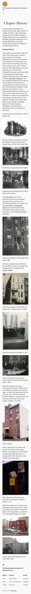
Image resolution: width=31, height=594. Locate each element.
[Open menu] (3, 13)
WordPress (13, 590)
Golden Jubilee (7, 270)
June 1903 (8, 197)
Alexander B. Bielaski (16, 78)
